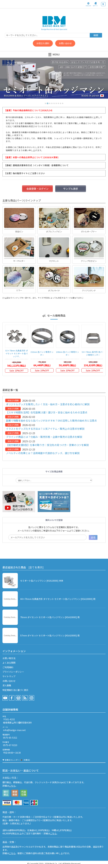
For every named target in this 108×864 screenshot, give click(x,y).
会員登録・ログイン (37, 188)
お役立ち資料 (42, 43)
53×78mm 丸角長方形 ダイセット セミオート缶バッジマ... (16, 353)
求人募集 (6, 685)
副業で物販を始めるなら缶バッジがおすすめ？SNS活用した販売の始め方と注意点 (51, 420)
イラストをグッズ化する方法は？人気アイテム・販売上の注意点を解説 (45, 428)
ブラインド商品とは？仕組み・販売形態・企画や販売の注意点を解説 (44, 437)
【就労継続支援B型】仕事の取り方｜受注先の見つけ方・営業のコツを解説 (47, 445)
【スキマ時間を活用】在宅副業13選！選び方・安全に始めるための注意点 (46, 412)
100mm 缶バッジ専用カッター (67, 353)
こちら (12, 785)
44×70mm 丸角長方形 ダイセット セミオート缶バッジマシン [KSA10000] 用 (57, 598)
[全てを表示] (36, 567)
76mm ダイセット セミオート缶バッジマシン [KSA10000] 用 (49, 617)
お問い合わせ (65, 43)
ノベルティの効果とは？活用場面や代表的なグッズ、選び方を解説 (42, 453)
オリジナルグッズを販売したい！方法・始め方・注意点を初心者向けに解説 (47, 404)
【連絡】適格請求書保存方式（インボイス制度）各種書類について (36, 165)
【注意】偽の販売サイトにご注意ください (24, 173)
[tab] (45, 103)
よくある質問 (8, 662)
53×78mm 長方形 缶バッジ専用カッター (93, 353)
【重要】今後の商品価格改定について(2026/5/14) (28, 110)
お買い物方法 (8, 658)
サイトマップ (8, 676)
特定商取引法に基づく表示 (15, 690)
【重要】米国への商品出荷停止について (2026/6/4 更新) (31, 157)
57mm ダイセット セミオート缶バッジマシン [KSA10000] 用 (49, 635)
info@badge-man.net (14, 730)
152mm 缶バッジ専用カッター (42, 353)
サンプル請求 (70, 188)
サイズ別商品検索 (54, 471)
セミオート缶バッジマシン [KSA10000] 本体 (41, 580)
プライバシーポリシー (13, 671)
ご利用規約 (7, 667)
